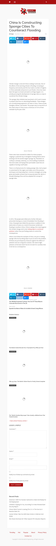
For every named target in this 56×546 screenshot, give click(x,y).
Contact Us (28, 536)
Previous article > (22, 421)
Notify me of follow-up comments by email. (22, 474)
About (33, 532)
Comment (12, 429)
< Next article (13, 421)
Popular (25, 532)
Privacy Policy (42, 532)
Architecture (12, 317)
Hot (19, 532)
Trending (12, 532)
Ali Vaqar (11, 34)
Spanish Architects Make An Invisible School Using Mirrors (26, 308)
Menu (14, 2)
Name (11, 451)
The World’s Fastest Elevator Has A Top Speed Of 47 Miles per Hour (26, 347)
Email (11, 459)
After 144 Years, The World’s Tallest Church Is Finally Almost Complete (27, 381)
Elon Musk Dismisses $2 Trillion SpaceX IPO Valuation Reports (27, 519)
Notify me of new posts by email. (18, 481)
